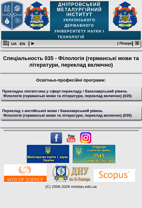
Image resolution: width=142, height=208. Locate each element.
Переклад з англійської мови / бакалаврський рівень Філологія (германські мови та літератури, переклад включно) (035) (67, 113)
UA (14, 44)
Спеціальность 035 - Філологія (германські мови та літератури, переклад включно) (71, 61)
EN (23, 44)
